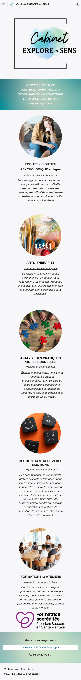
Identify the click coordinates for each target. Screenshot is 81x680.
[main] (40, 94)
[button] (3, 4)
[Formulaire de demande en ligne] (40, 647)
